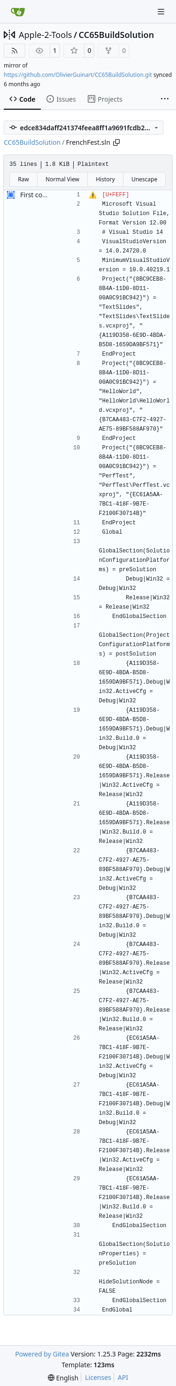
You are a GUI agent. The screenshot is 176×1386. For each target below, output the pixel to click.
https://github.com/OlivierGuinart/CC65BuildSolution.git (78, 75)
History (105, 179)
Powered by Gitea (42, 1353)
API (123, 1377)
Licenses (98, 1377)
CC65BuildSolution (116, 34)
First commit (39, 194)
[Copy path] (116, 142)
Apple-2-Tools (45, 34)
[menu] (63, 1377)
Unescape (144, 179)
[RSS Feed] (14, 51)
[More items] (164, 99)
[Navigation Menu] (162, 11)
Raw (23, 179)
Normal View (62, 179)
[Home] (18, 11)
